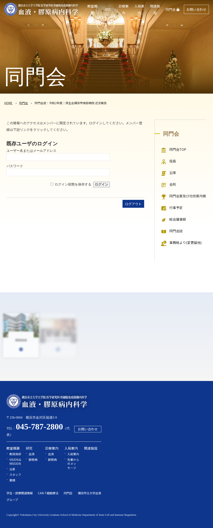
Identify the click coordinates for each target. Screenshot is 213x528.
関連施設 (155, 9)
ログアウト (133, 203)
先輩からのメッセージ (73, 464)
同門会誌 (176, 230)
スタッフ (15, 475)
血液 (32, 454)
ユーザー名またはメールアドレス (31, 150)
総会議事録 (177, 219)
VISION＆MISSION (15, 462)
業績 (12, 480)
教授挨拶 (15, 454)
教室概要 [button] (92, 9)
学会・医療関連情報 (19, 493)
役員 (172, 160)
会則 (172, 184)
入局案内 (73, 454)
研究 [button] (108, 9)
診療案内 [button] (124, 9)
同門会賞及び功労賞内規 (187, 195)
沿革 (172, 172)
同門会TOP (177, 149)
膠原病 (33, 460)
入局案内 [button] (139, 9)
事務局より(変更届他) (185, 242)
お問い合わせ (196, 9)
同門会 (171, 9)
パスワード (14, 166)
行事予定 (176, 207)
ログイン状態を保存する (73, 184)
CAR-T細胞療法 (48, 493)
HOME (8, 103)
